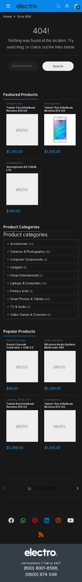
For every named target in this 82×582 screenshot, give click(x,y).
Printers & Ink (16, 291)
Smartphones (14, 103)
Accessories (16, 244)
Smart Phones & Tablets (24, 299)
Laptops (11, 399)
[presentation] (78, 488)
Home (7, 16)
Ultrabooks (24, 399)
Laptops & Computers (22, 283)
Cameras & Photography (24, 251)
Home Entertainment (21, 275)
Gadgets (13, 267)
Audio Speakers (53, 340)
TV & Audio (15, 307)
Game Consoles (16, 340)
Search (58, 5)
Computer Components (23, 259)
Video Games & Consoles (25, 314)
